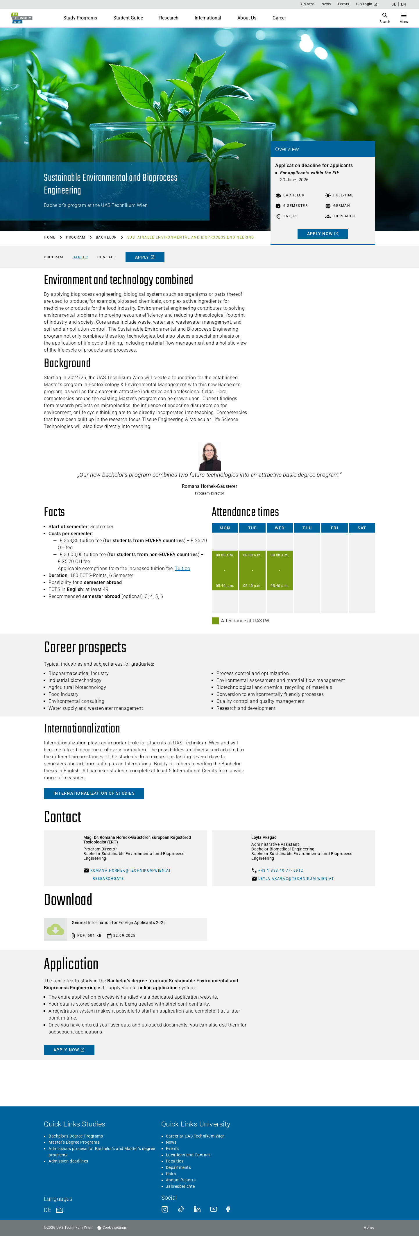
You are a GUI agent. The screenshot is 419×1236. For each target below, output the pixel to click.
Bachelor (106, 242)
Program (75, 242)
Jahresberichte (180, 1219)
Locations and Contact (188, 1187)
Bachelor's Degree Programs (76, 1168)
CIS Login (367, 4)
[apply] (145, 266)
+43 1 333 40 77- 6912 (280, 931)
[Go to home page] (21, 18)
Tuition (182, 601)
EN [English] (403, 4)
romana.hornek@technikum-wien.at (130, 931)
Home (49, 242)
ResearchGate (108, 939)
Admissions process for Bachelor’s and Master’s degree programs (102, 1184)
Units (171, 1206)
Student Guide (128, 18)
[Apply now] (323, 213)
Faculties (175, 1193)
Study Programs (80, 18)
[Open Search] (402, 18)
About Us (246, 18)
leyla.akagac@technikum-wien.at (296, 939)
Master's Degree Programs (74, 1174)
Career (279, 18)
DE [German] (393, 4)
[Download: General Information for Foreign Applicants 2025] (125, 990)
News (326, 4)
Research (168, 18)
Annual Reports (181, 1212)
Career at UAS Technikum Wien (195, 1168)
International (208, 18)
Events (343, 4)
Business (307, 4)
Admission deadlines (68, 1193)
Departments (178, 1200)
